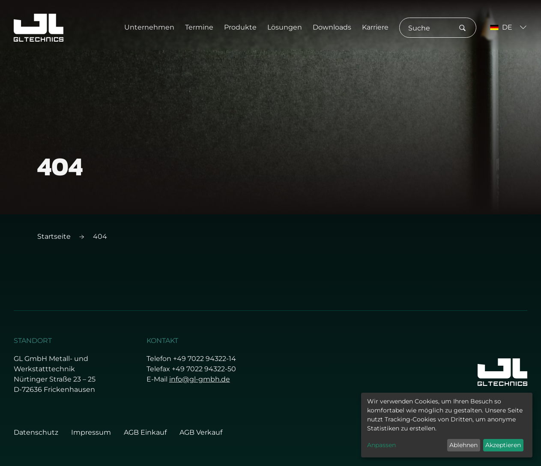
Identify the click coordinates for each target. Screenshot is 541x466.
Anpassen (381, 445)
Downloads (332, 27)
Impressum (91, 432)
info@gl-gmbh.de (199, 379)
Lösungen (284, 27)
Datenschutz (36, 432)
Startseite (54, 236)
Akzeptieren (503, 445)
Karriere (375, 27)
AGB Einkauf (145, 432)
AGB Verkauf (200, 432)
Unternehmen (149, 27)
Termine (199, 27)
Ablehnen (463, 445)
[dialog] (446, 425)
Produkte (240, 27)
